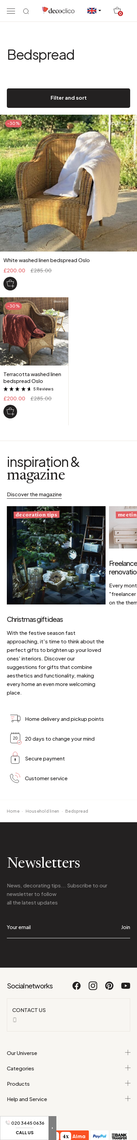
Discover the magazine (34, 494)
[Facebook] (77, 989)
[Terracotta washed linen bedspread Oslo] (10, 411)
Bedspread (76, 811)
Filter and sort (69, 97)
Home (13, 811)
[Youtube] (125, 989)
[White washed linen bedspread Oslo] (10, 283)
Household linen (42, 811)
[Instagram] (93, 989)
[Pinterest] (109, 989)
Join (125, 927)
